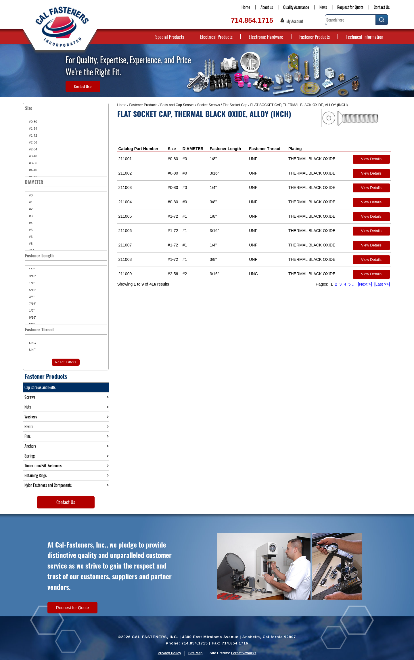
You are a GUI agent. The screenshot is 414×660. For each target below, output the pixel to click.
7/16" (32, 303)
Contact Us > (83, 86)
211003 (125, 187)
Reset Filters (65, 362)
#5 (30, 230)
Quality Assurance (296, 7)
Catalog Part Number (138, 148)
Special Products (169, 36)
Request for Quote (350, 7)
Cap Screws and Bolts (39, 387)
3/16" (32, 276)
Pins (27, 436)
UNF (32, 349)
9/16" (32, 317)
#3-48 (32, 156)
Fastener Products (314, 36)
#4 (30, 223)
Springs (29, 456)
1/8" (31, 269)
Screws (29, 397)
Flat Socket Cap (235, 105)
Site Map (195, 653)
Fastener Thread (264, 148)
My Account (294, 21)
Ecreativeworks (243, 653)
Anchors (30, 446)
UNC (32, 343)
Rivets (28, 426)
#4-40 (32, 170)
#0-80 (32, 121)
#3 (30, 216)
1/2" (31, 310)
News (323, 7)
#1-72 (32, 135)
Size (172, 148)
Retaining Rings (35, 475)
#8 (30, 243)
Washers (30, 417)
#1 (30, 202)
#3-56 (32, 163)
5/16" (32, 290)
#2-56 (32, 142)
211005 (125, 216)
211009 (125, 273)
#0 (30, 195)
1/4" (31, 283)
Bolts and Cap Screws (177, 105)
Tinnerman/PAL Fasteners (43, 465)
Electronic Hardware (266, 36)
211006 (125, 230)
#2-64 (32, 149)
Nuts (27, 407)
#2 (30, 209)
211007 (125, 245)
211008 (125, 259)
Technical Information (364, 36)
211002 (125, 173)
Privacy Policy (169, 653)
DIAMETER (193, 148)
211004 (125, 202)
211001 (125, 158)
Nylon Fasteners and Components (48, 485)
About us (266, 7)
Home (245, 7)
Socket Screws (208, 105)
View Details (371, 159)
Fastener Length (225, 148)
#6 (30, 236)
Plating (295, 148)
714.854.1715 (252, 20)
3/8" (31, 297)
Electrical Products (216, 36)
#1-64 (32, 128)
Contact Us (382, 7)
